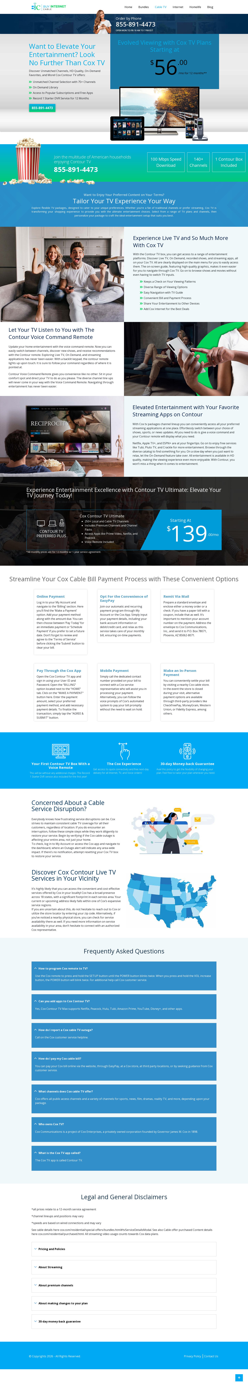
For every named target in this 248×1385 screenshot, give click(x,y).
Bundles (143, 7)
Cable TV (160, 7)
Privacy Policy (192, 1356)
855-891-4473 (136, 24)
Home (128, 7)
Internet (178, 7)
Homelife (195, 7)
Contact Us (211, 1356)
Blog (210, 7)
